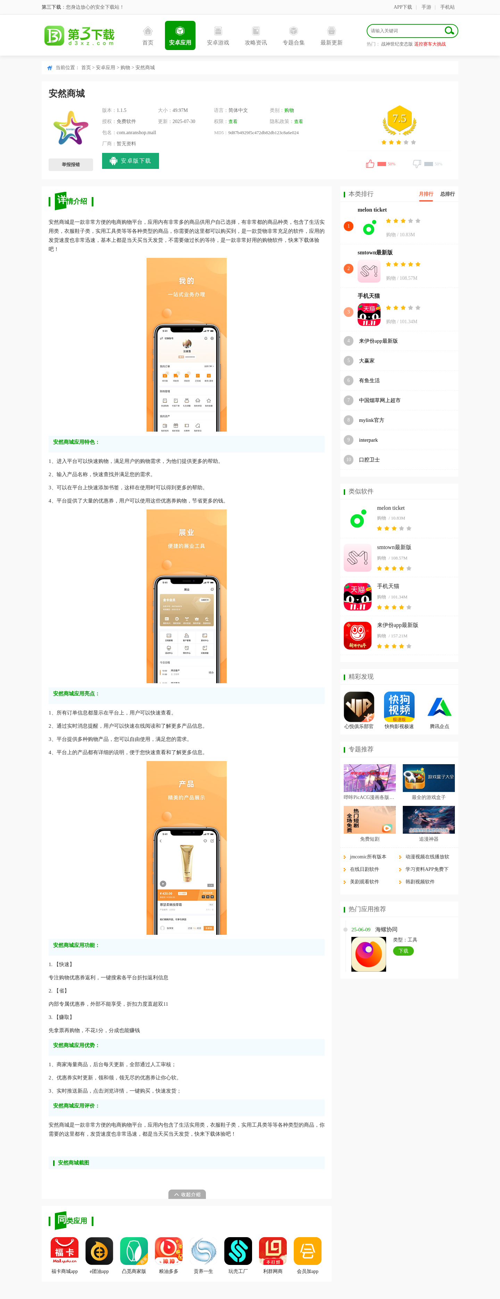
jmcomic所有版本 (368, 856)
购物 (125, 67)
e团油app (99, 1255)
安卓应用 (180, 36)
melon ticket (372, 210)
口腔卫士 (369, 460)
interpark (368, 440)
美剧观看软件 (364, 881)
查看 (233, 121)
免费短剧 (370, 839)
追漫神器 (429, 839)
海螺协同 (386, 929)
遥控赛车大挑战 (430, 44)
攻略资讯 (256, 36)
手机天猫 (369, 296)
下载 (403, 951)
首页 (147, 36)
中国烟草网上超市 (380, 400)
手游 (426, 7)
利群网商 (273, 1255)
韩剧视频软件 (420, 881)
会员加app (308, 1255)
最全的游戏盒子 (429, 797)
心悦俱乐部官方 (359, 727)
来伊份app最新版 (378, 341)
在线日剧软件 (364, 869)
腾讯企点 (439, 726)
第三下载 (51, 7)
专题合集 (294, 36)
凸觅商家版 (134, 1255)
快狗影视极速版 (399, 727)
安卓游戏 (218, 36)
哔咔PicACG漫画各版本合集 (370, 797)
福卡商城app (64, 1255)
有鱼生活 (369, 380)
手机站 (447, 7)
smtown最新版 (375, 252)
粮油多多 (169, 1255)
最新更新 (331, 36)
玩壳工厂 (238, 1255)
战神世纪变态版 (397, 44)
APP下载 (403, 7)
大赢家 (367, 360)
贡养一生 (203, 1255)
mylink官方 (371, 420)
